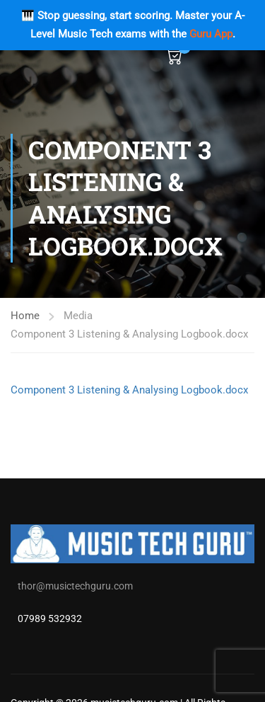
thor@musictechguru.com (75, 586)
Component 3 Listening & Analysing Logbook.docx (129, 390)
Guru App (210, 34)
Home (25, 315)
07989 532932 (50, 618)
